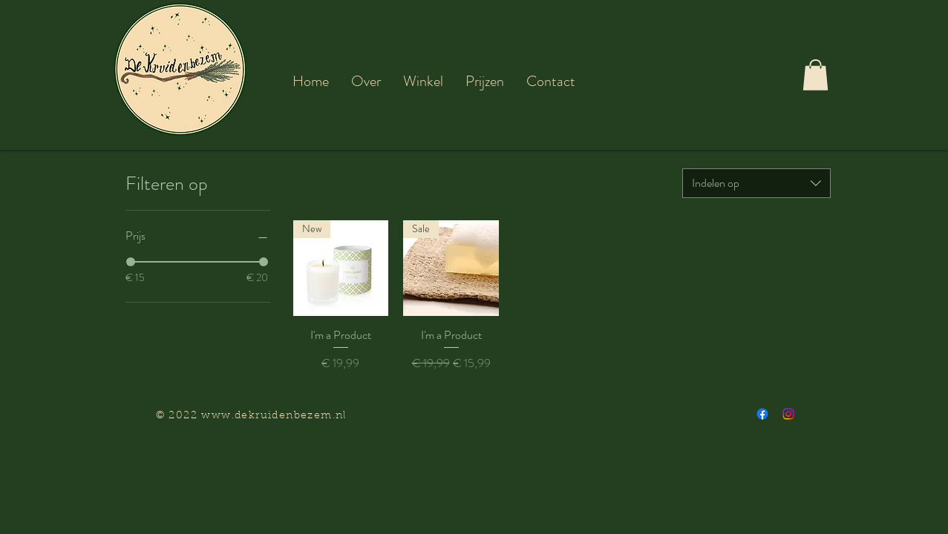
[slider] (131, 262)
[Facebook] (762, 413)
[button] (366, 81)
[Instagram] (788, 413)
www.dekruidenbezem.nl (274, 416)
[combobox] (756, 183)
